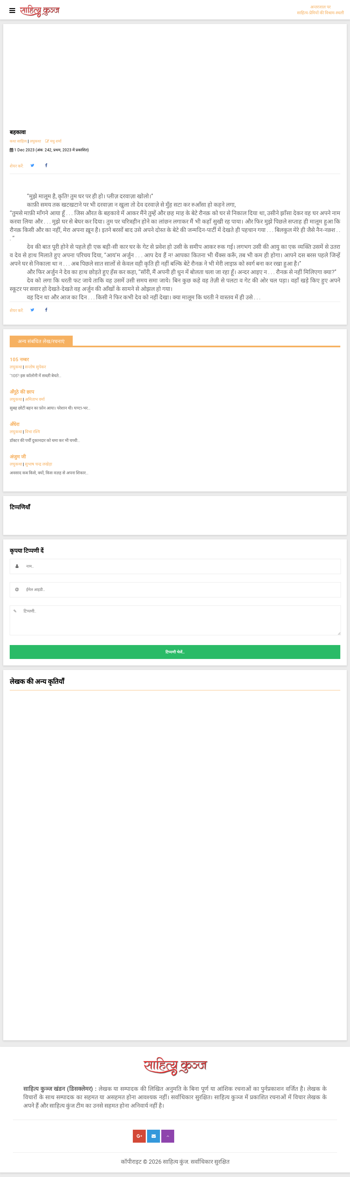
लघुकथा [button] (175, 703)
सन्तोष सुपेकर (35, 366)
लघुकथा (35, 141)
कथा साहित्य (18, 141)
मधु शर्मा (53, 141)
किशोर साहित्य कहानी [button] (175, 897)
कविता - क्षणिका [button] (175, 729)
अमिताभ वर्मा (35, 399)
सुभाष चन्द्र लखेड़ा (38, 464)
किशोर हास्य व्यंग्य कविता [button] (175, 871)
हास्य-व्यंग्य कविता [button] (175, 716)
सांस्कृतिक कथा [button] (175, 781)
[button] (32, 165)
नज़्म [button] (175, 832)
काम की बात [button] (175, 820)
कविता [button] (175, 755)
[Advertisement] (175, 79)
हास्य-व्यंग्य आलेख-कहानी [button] (175, 884)
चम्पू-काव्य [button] (175, 858)
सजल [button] (175, 742)
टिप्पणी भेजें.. (175, 652)
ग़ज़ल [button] (175, 845)
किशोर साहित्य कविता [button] (175, 807)
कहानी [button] (175, 794)
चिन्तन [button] (175, 768)
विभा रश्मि (32, 431)
